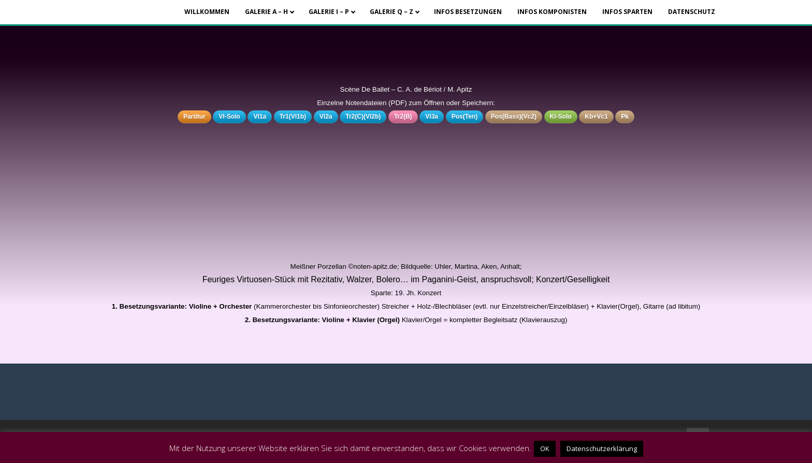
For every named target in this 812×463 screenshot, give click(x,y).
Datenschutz (691, 11)
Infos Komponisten (552, 11)
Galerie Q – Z (391, 11)
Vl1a (259, 116)
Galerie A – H (266, 11)
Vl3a (431, 116)
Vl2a (326, 116)
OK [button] (544, 448)
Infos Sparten (627, 11)
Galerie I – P (329, 11)
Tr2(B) (403, 116)
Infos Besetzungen (468, 11)
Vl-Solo (229, 116)
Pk (625, 116)
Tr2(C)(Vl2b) (363, 116)
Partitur (194, 116)
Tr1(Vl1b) (293, 116)
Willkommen (206, 11)
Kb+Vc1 (596, 116)
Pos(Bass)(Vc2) (513, 116)
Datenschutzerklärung (602, 448)
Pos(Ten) (464, 116)
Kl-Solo (561, 116)
